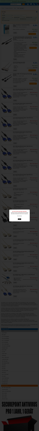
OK (19, 219)
